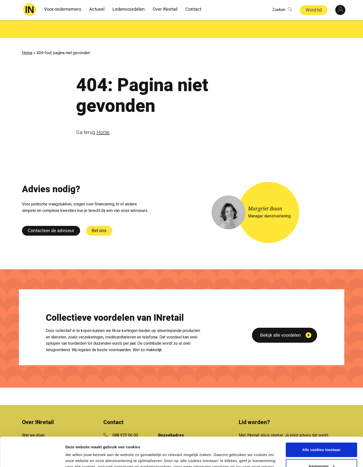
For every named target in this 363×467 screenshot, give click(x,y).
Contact (193, 9)
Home (27, 35)
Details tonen (77, 457)
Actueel (97, 9)
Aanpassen (322, 437)
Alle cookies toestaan (321, 420)
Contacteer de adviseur (51, 212)
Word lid (314, 10)
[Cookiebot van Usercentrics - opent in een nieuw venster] (32, 457)
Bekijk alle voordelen (280, 367)
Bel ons (99, 212)
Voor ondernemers (62, 9)
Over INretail (165, 9)
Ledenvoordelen (129, 9)
